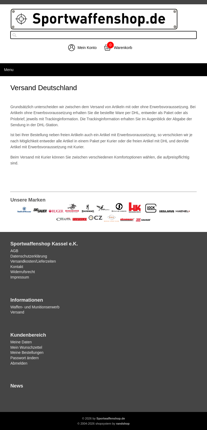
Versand (17, 312)
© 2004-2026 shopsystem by (103, 423)
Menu (8, 70)
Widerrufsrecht (22, 272)
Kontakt (16, 267)
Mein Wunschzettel (26, 347)
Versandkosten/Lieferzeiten (33, 261)
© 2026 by (103, 418)
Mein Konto (87, 47)
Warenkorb (123, 47)
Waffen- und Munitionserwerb (34, 307)
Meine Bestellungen (26, 352)
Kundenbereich (28, 335)
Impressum (19, 277)
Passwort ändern (24, 358)
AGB (14, 251)
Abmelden (18, 363)
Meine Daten (21, 342)
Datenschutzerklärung (28, 256)
